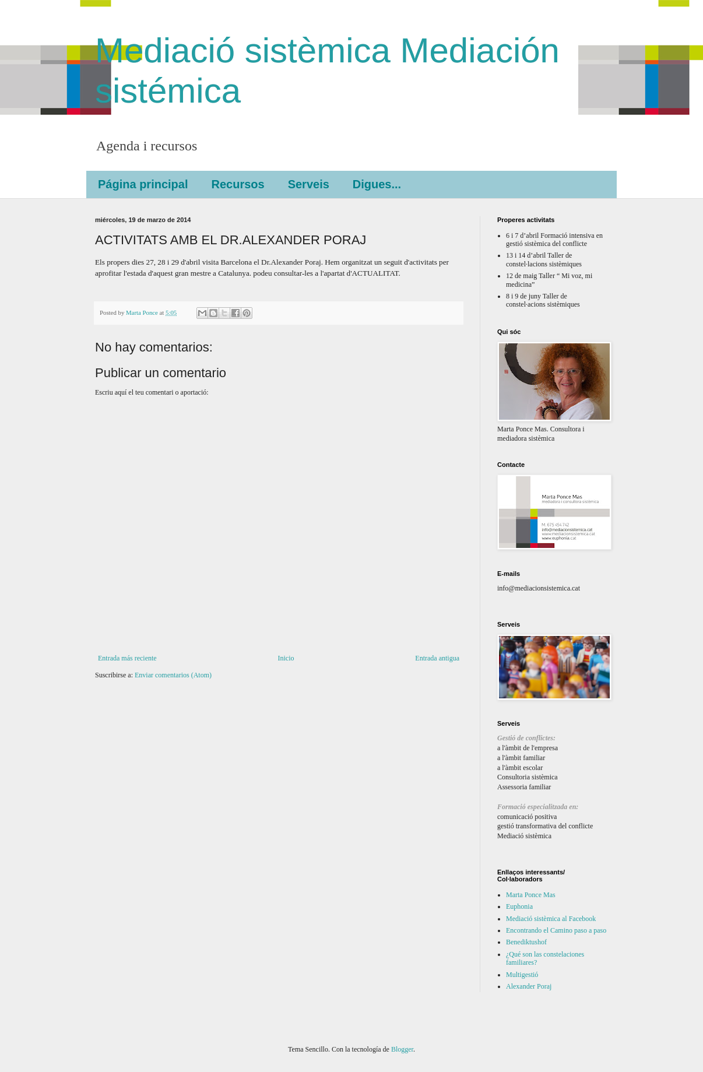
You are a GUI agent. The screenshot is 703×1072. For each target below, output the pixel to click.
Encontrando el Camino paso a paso (556, 930)
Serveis (308, 184)
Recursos (237, 184)
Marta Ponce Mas (531, 895)
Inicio (285, 658)
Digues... (377, 184)
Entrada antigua (437, 658)
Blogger (402, 1049)
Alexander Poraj (528, 986)
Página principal (143, 184)
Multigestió (522, 975)
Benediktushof (526, 942)
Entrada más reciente (127, 658)
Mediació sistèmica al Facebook (551, 919)
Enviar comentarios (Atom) (173, 675)
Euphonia (519, 906)
